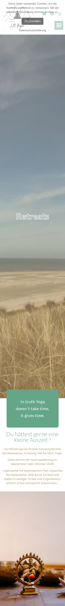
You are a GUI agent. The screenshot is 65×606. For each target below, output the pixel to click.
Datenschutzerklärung (32, 30)
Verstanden (32, 21)
